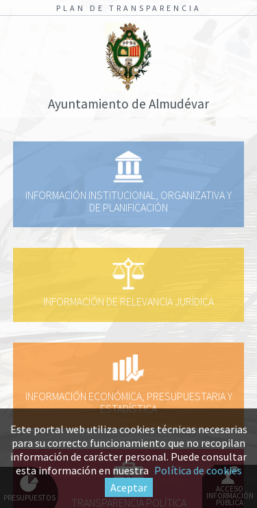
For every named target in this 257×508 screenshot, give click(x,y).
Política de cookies (198, 470)
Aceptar (128, 487)
